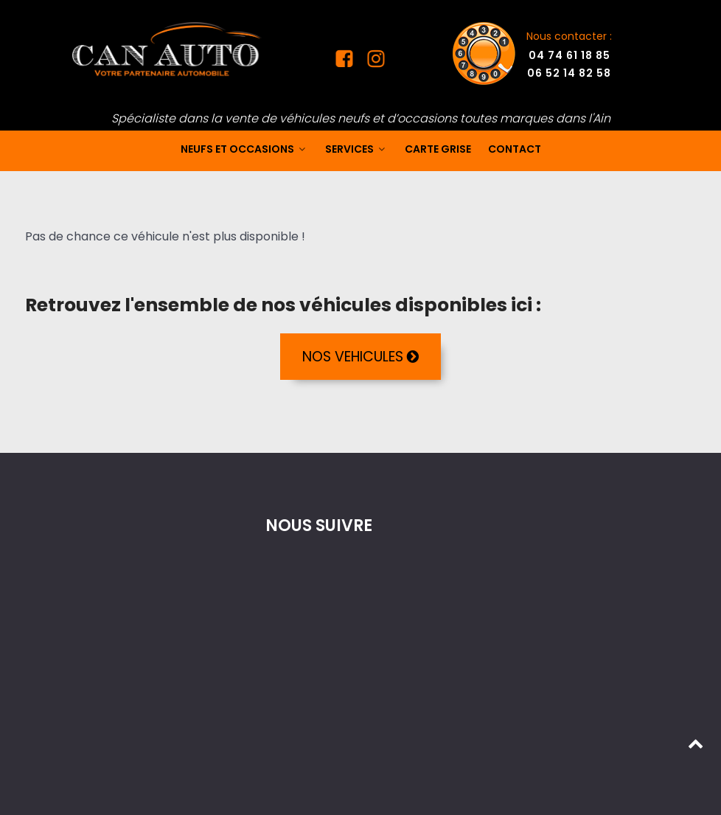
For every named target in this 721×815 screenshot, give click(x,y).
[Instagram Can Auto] (374, 62)
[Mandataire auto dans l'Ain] (167, 48)
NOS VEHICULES (360, 357)
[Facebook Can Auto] (346, 62)
